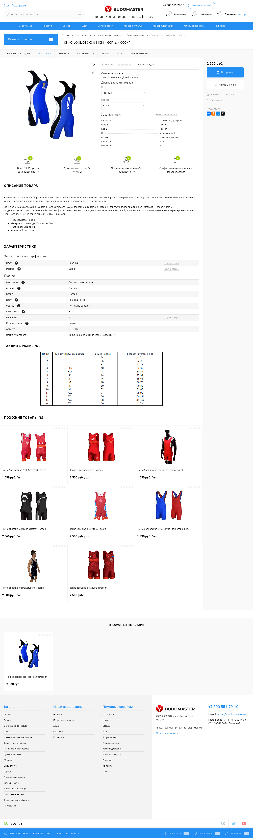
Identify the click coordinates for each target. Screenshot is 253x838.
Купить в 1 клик (225, 84)
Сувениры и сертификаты (16, 800)
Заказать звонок (201, 5)
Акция (56, 726)
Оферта (106, 771)
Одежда (8, 771)
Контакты (107, 766)
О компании (25, 25)
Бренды (67, 25)
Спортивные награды (14, 794)
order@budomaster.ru (231, 714)
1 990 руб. (168, 538)
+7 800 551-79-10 (42, 833)
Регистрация (19, 5)
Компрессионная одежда (16, 748)
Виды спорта (10, 766)
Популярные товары (63, 720)
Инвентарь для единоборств (18, 737)
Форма (7, 714)
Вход (6, 5)
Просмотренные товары (126, 625)
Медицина (9, 760)
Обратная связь (16, 833)
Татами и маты (11, 783)
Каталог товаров (31, 39)
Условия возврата (193, 25)
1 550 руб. (168, 479)
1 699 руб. (33, 479)
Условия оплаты (132, 25)
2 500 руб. (101, 479)
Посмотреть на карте (167, 733)
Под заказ (214, 100)
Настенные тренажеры (15, 788)
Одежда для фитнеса (14, 777)
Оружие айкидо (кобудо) (16, 726)
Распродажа (10, 805)
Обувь (7, 731)
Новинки (57, 714)
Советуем (58, 731)
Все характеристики (167, 114)
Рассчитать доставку (220, 94)
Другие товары (171, 263)
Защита (8, 720)
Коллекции (58, 737)
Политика (219, 25)
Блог (84, 25)
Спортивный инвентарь (15, 743)
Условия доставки (163, 25)
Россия (163, 129)
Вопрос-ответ (105, 25)
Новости (47, 25)
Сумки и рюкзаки (12, 754)
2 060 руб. (33, 538)
